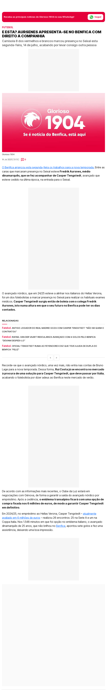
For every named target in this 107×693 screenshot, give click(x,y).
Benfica (60, 526)
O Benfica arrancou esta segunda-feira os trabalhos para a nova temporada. (48, 167)
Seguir (95, 17)
